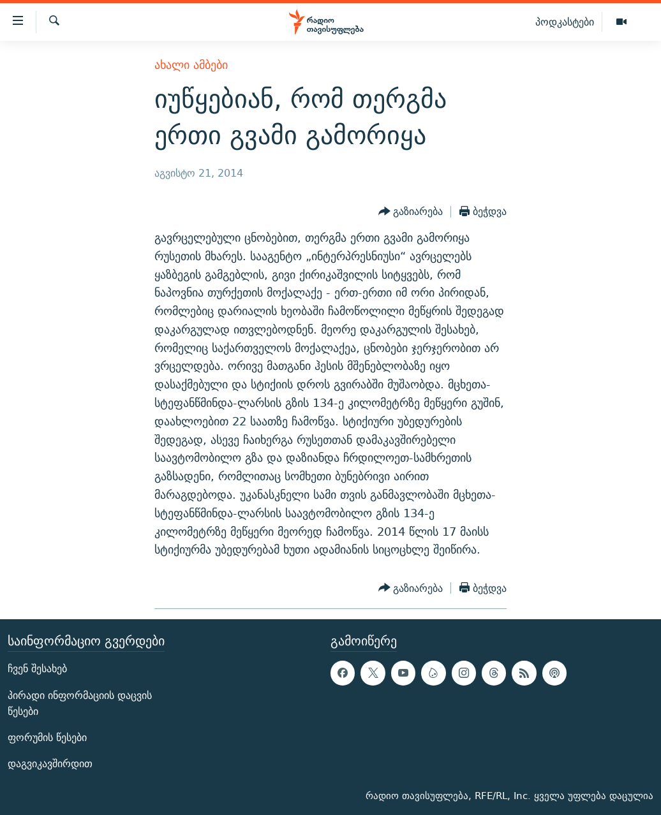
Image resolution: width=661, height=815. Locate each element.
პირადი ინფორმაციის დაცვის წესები (80, 703)
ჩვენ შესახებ (37, 669)
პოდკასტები (564, 22)
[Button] (410, 211)
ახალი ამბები (191, 65)
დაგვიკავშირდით (50, 764)
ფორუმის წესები (47, 737)
